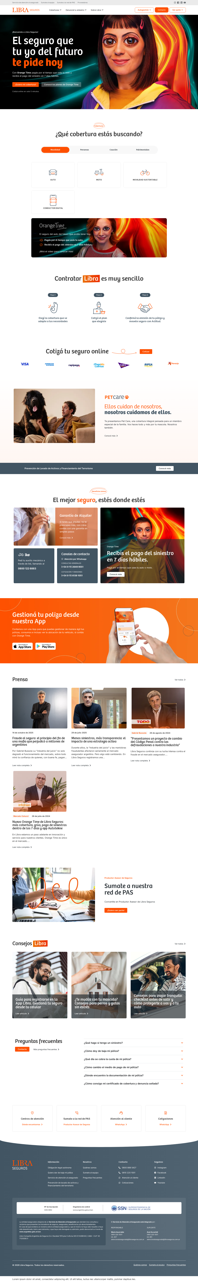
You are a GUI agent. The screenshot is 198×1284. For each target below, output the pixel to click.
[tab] (55, 150)
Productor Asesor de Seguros (77, 1124)
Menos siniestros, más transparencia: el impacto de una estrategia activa (98, 739)
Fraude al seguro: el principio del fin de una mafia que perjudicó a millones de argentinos (38, 741)
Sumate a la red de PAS (76, 1118)
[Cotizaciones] (166, 1113)
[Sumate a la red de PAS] (77, 1113)
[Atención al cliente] (121, 1113)
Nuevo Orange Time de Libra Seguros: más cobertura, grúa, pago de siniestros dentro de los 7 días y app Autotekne (39, 825)
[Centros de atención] (32, 1113)
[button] (25, 91)
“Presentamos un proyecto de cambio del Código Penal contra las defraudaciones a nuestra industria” (156, 742)
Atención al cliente (121, 1118)
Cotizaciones (165, 1118)
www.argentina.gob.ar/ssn (83, 1210)
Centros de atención (32, 1118)
